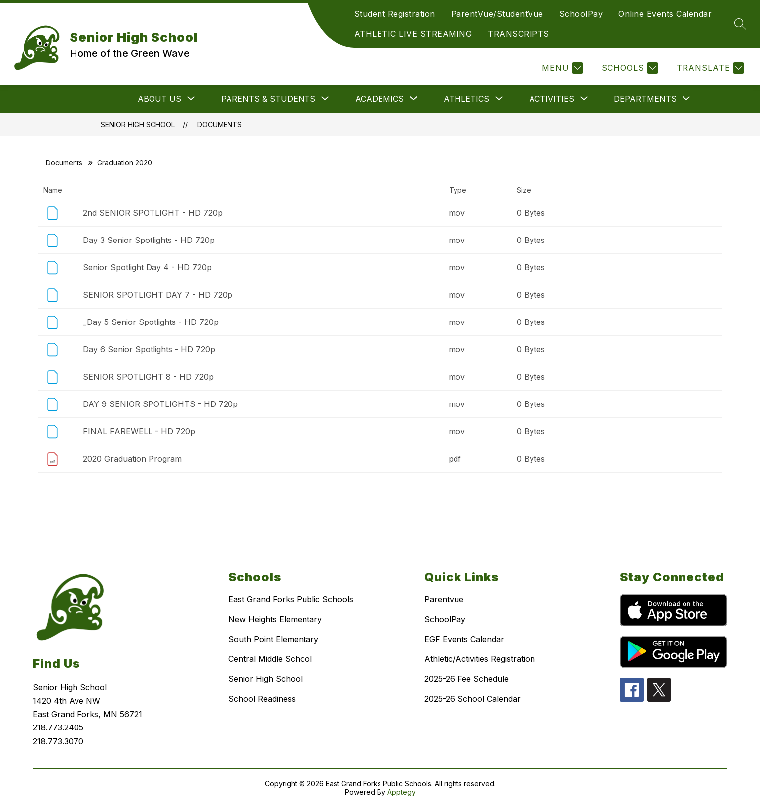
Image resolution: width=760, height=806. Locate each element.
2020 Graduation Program (132, 459)
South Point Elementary (273, 639)
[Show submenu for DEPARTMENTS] (645, 99)
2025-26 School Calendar (472, 699)
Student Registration (394, 14)
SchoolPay (581, 14)
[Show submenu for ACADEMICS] (379, 99)
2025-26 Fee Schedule (466, 679)
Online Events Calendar (665, 14)
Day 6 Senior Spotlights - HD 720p (149, 349)
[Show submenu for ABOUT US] (159, 99)
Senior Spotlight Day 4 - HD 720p (147, 267)
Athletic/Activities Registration (479, 659)
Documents (219, 124)
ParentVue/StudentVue (497, 14)
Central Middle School (270, 659)
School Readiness (262, 699)
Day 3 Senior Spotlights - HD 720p (149, 240)
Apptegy (401, 792)
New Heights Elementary (275, 619)
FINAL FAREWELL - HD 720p (139, 431)
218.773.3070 (58, 741)
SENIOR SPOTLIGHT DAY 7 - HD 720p (157, 295)
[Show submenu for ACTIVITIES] (551, 99)
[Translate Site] (709, 68)
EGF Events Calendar (464, 639)
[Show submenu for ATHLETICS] (466, 99)
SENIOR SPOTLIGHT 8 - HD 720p (148, 377)
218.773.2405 (58, 727)
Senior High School (138, 124)
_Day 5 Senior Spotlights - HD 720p (151, 322)
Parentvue (443, 599)
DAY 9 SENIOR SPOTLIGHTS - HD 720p (160, 404)
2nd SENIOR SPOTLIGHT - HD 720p (153, 213)
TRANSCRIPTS (518, 34)
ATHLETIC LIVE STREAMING (413, 34)
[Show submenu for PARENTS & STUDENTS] (268, 99)
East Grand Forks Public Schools (290, 599)
